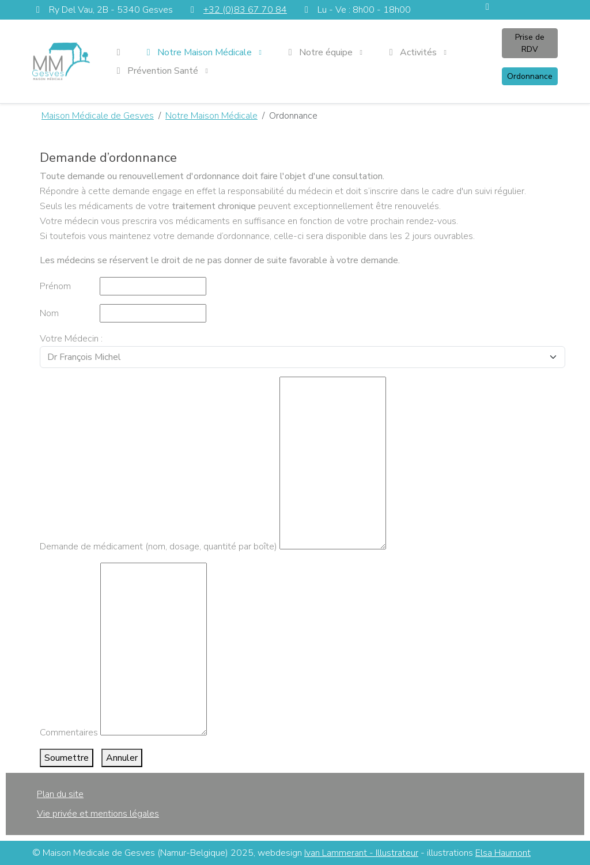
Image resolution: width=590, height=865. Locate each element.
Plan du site (60, 794)
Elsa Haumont (503, 853)
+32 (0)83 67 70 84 (245, 9)
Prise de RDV (529, 43)
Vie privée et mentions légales (98, 813)
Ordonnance (530, 76)
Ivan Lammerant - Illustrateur (361, 853)
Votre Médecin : (71, 338)
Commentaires (69, 732)
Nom (49, 313)
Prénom (55, 286)
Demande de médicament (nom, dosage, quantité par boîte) (158, 546)
